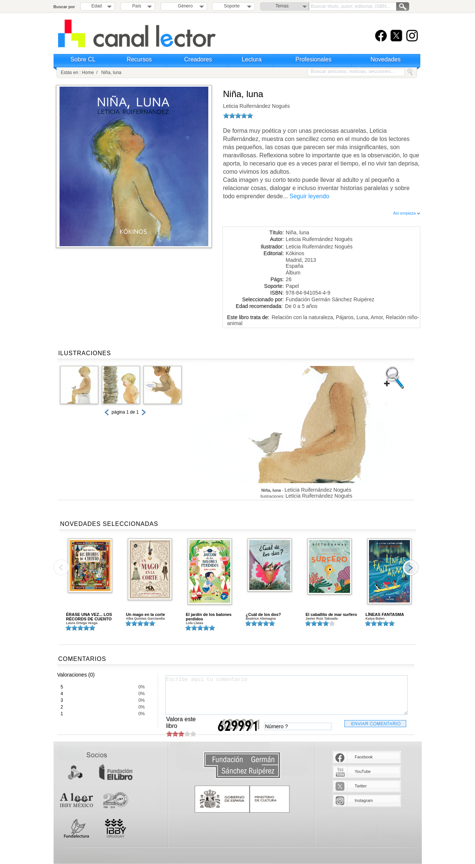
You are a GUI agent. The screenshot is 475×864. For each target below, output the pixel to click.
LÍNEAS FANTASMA (385, 614)
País (136, 6)
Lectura (251, 59)
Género (184, 6)
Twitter (361, 786)
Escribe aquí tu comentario (286, 695)
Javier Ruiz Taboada (322, 618)
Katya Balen (375, 618)
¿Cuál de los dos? (263, 614)
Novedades (385, 59)
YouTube (363, 771)
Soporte (232, 6)
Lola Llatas (194, 623)
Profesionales (313, 59)
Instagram (364, 800)
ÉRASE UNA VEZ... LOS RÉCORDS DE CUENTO (89, 616)
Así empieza (406, 213)
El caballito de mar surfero (331, 614)
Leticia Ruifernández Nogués (256, 106)
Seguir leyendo (309, 196)
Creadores (198, 59)
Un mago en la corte (145, 614)
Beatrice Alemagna (261, 618)
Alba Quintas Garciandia (145, 618)
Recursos (139, 59)
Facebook (364, 757)
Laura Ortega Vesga (82, 623)
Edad (97, 6)
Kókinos (295, 253)
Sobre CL (83, 59)
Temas (282, 6)
